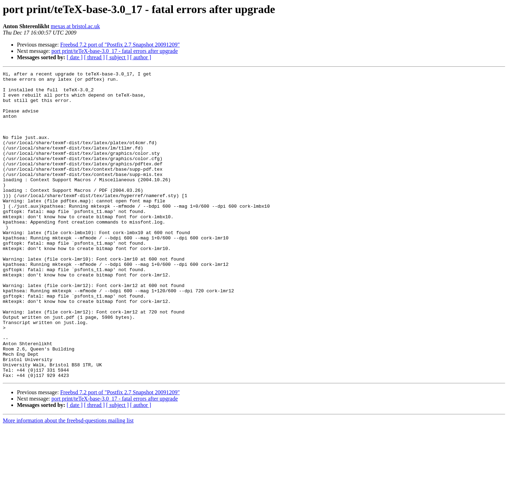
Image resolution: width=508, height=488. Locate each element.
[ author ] (140, 57)
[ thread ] (94, 57)
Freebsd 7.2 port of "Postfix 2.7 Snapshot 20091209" (120, 45)
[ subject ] (117, 57)
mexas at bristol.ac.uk (75, 26)
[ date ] (75, 57)
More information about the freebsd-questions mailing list (68, 482)
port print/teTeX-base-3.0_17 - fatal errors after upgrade (115, 51)
